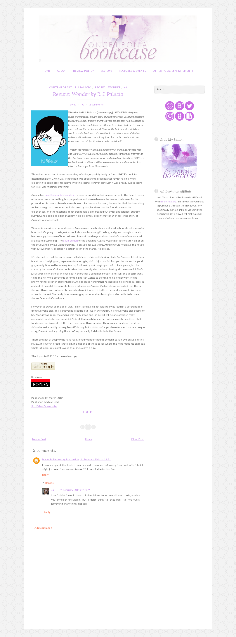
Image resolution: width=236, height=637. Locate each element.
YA (125, 87)
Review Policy (83, 70)
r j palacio (83, 87)
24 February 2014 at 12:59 (75, 489)
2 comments (96, 104)
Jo (52, 489)
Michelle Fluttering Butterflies (60, 459)
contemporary (60, 87)
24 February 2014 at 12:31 (95, 459)
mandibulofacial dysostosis (60, 195)
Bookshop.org (168, 201)
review (100, 87)
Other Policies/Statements (173, 70)
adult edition (70, 240)
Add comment (43, 527)
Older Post (137, 439)
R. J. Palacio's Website (44, 406)
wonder (114, 87)
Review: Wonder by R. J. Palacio (88, 94)
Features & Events (132, 70)
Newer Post (39, 439)
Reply (45, 474)
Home (46, 70)
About (62, 70)
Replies (49, 482)
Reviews (106, 70)
